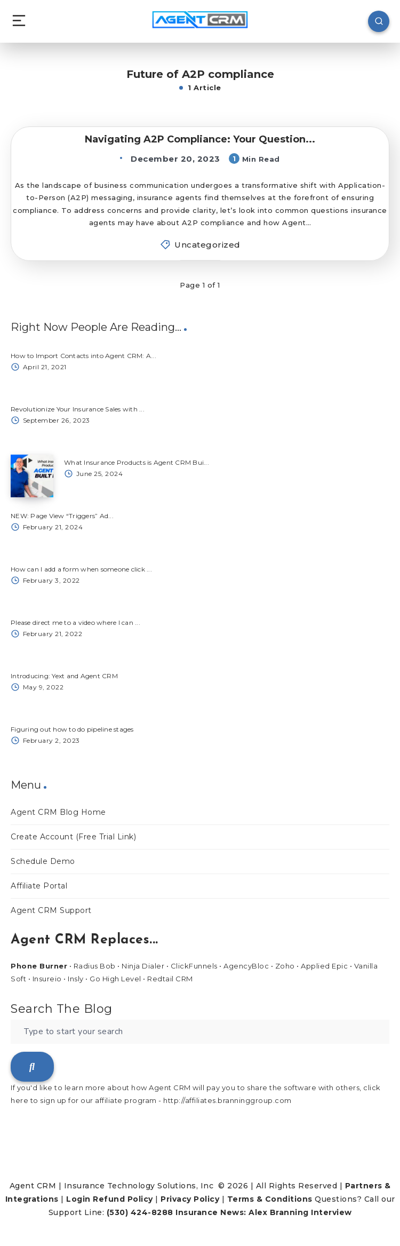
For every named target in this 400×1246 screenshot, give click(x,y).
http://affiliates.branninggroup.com (227, 1100)
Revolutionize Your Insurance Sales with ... (78, 409)
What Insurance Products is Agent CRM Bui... (136, 462)
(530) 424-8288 (140, 1212)
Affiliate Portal (39, 886)
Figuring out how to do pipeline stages (72, 729)
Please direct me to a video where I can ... (75, 622)
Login (78, 1199)
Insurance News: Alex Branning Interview (263, 1212)
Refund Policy (123, 1199)
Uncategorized (207, 245)
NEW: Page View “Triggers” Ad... (62, 516)
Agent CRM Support (51, 910)
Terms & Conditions (270, 1199)
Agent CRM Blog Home (58, 812)
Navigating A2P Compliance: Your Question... (200, 139)
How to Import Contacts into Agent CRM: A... (83, 356)
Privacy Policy (190, 1199)
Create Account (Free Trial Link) (73, 837)
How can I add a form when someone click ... (81, 569)
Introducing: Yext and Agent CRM (64, 676)
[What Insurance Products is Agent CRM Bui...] (32, 476)
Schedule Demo (43, 861)
